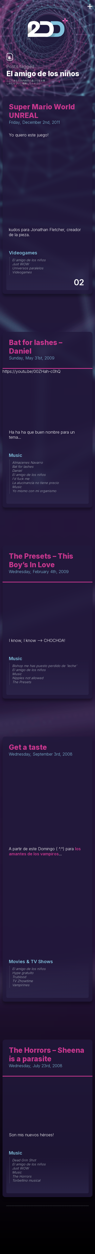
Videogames (23, 252)
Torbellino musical (26, 1180)
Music (15, 455)
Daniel (17, 471)
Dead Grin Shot (24, 1160)
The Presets (21, 682)
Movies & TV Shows (31, 961)
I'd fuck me (20, 479)
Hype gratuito (22, 973)
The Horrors (21, 1176)
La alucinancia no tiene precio (35, 483)
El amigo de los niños (29, 260)
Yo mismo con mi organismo (34, 491)
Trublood (19, 977)
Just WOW (20, 264)
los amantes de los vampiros (45, 851)
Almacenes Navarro (27, 462)
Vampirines (20, 985)
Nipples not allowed (27, 678)
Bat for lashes (22, 466)
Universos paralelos (27, 268)
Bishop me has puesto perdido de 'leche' (44, 666)
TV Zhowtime (22, 981)
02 (79, 282)
